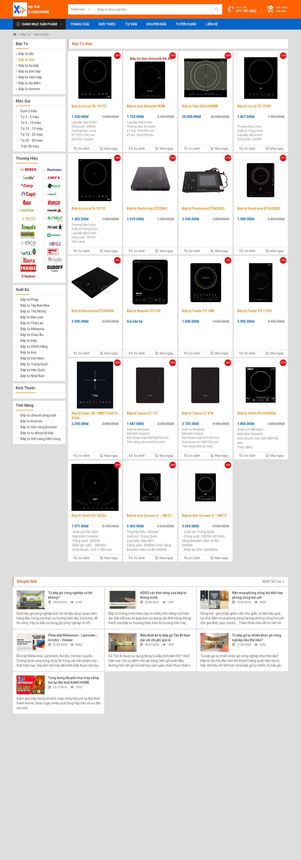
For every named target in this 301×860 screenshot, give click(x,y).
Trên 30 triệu (29, 146)
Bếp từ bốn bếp (30, 71)
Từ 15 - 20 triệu (31, 134)
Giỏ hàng (282, 9)
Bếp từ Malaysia (32, 329)
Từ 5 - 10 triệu (30, 123)
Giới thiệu (107, 24)
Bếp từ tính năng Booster (38, 427)
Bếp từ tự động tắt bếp (36, 433)
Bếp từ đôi (26, 54)
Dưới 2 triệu (28, 111)
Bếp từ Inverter (31, 421)
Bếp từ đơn (41, 34)
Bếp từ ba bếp (29, 65)
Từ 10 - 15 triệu (31, 129)
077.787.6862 (246, 11)
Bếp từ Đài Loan (32, 317)
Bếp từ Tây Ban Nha (34, 305)
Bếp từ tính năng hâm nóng (40, 439)
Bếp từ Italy (28, 341)
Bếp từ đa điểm (30, 83)
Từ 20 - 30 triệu (31, 140)
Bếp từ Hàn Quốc (32, 370)
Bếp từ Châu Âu (32, 335)
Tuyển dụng (186, 24)
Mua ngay (108, 148)
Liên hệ (212, 24)
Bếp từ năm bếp (30, 77)
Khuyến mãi (156, 24)
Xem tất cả (273, 581)
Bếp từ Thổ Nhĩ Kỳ (33, 311)
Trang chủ (79, 24)
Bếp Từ (25, 34)
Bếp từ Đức (28, 352)
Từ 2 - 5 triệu (29, 117)
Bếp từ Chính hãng (34, 346)
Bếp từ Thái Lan (32, 323)
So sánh (81, 148)
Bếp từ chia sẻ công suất (38, 415)
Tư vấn (131, 24)
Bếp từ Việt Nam (32, 358)
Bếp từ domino (29, 89)
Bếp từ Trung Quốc (34, 364)
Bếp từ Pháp (29, 299)
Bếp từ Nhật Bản (32, 376)
